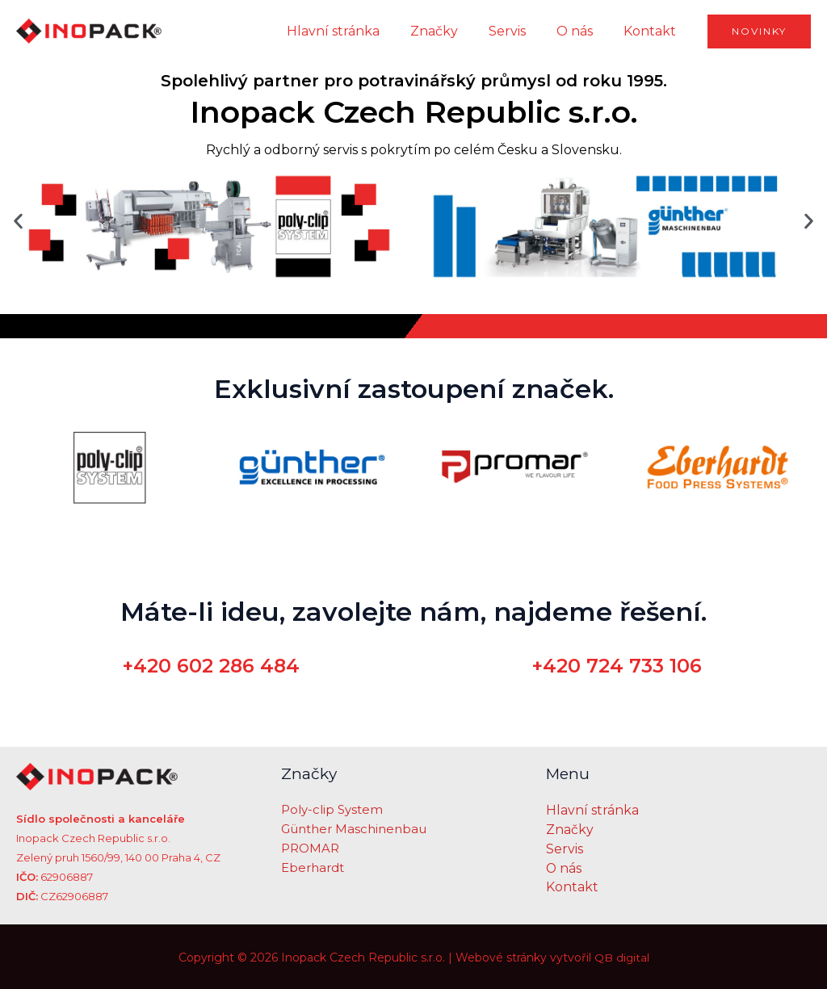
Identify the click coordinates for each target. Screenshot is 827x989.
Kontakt (652, 31)
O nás (582, 31)
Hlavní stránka (355, 31)
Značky (451, 31)
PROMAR (310, 849)
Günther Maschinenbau (353, 829)
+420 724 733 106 (616, 665)
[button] (18, 221)
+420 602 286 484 (211, 665)
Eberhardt (312, 868)
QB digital (621, 956)
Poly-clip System (332, 810)
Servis (519, 31)
